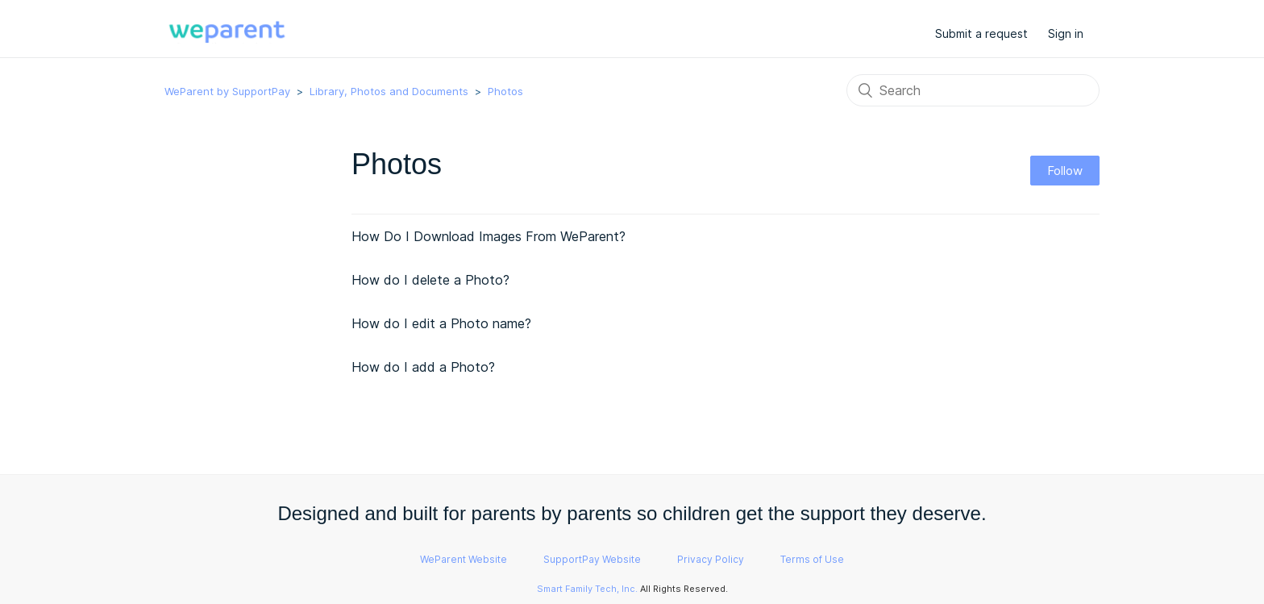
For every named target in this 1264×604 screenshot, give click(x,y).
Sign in (1065, 33)
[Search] (973, 90)
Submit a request (981, 33)
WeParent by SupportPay (227, 91)
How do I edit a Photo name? (441, 323)
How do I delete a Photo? (430, 280)
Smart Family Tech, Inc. (587, 588)
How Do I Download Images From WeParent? (488, 236)
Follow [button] (1065, 170)
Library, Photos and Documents (389, 91)
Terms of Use (812, 559)
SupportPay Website (592, 559)
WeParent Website (463, 559)
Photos (505, 91)
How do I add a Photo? (423, 367)
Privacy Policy (710, 559)
